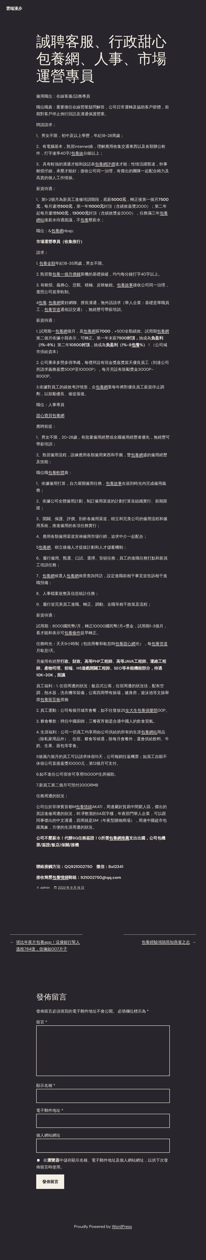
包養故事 (125, 285)
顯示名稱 (45, 1085)
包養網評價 (105, 164)
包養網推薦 (119, 838)
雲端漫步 (14, 8)
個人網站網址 (48, 1135)
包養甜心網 (125, 643)
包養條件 (72, 632)
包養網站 (149, 732)
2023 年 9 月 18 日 (71, 887)
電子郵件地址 (49, 1110)
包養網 (57, 230)
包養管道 (52, 309)
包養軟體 (56, 472)
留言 (41, 1022)
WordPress (122, 1226)
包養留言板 (50, 699)
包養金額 (47, 263)
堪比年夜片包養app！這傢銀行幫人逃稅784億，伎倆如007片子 (48, 945)
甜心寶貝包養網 (50, 415)
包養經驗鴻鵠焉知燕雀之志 (166, 942)
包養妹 (77, 153)
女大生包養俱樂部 (141, 710)
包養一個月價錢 (66, 274)
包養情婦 (84, 806)
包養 (84, 220)
